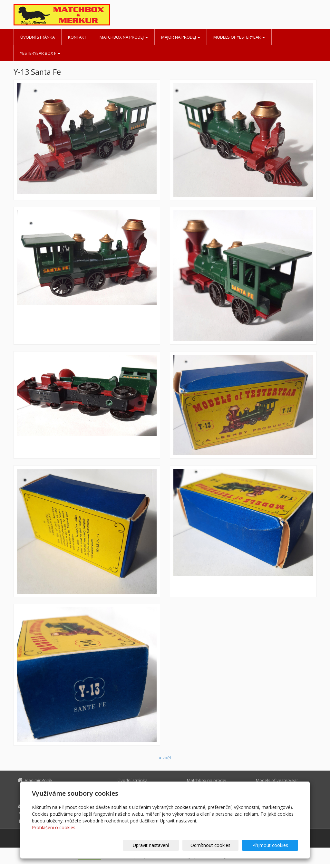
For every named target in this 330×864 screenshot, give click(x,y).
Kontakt (77, 37)
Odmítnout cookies (221, 845)
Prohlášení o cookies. (54, 827)
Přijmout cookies (273, 845)
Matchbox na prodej (124, 37)
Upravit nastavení (168, 845)
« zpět (165, 757)
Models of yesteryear (239, 37)
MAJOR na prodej (180, 37)
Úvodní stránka (37, 37)
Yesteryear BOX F (40, 53)
